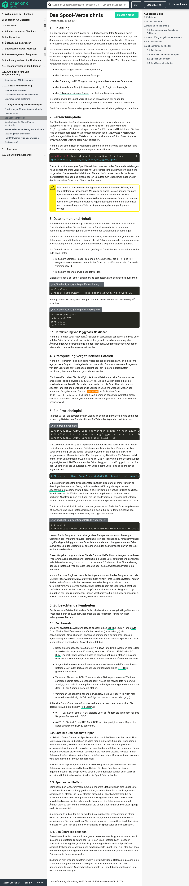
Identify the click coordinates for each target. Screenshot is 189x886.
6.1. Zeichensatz (154, 50)
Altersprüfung (56, 243)
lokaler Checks (127, 262)
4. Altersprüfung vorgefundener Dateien (163, 37)
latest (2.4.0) (154, 4)
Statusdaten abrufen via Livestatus (21, 94)
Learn (27, 882)
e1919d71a (117, 881)
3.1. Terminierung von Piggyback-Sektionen (162, 31)
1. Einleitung (150, 17)
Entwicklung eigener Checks (74, 93)
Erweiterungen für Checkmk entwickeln (23, 109)
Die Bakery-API (11, 142)
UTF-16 (122, 667)
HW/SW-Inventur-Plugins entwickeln (22, 138)
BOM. (82, 677)
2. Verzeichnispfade (153, 21)
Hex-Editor (86, 706)
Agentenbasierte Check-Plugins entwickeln (19, 123)
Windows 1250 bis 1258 (108, 651)
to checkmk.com (178, 4)
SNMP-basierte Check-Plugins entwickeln (24, 129)
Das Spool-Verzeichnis (15, 117)
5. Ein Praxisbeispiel (153, 41)
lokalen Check (123, 451)
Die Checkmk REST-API (15, 90)
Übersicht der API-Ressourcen (19, 80)
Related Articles (125, 14)
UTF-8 (110, 627)
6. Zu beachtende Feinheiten (157, 45)
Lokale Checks (11, 113)
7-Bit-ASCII (111, 658)
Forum (40, 882)
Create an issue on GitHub (61, 20)
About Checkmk (11, 882)
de (135, 4)
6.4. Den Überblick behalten (160, 63)
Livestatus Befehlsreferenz (17, 98)
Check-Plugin (126, 299)
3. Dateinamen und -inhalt (156, 25)
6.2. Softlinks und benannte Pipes (163, 54)
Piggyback (80, 336)
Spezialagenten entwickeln (17, 133)
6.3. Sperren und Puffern (158, 58)
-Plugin (104, 87)
